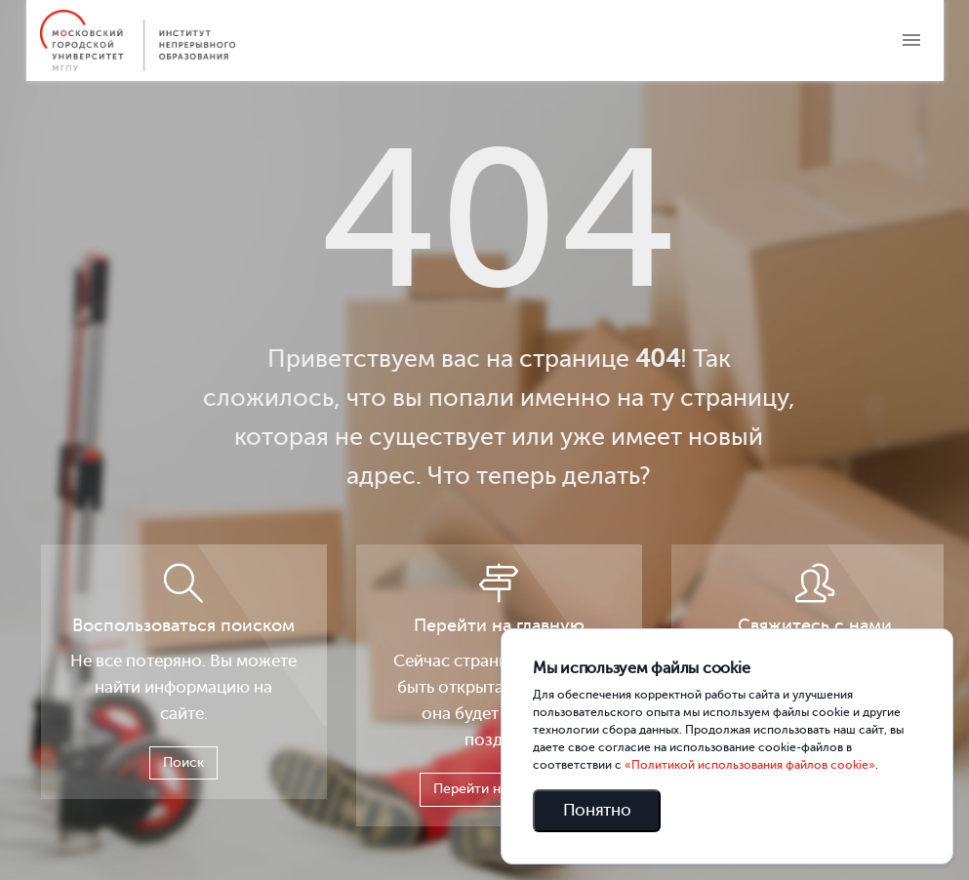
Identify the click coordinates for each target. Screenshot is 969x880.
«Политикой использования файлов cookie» (750, 765)
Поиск (183, 762)
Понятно (597, 810)
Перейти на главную (499, 788)
